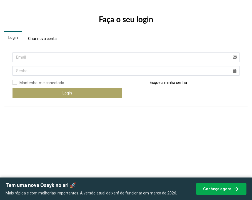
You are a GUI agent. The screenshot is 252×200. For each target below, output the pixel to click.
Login (13, 37)
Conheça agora (221, 189)
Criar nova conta (42, 38)
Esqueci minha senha (168, 82)
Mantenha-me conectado (41, 83)
